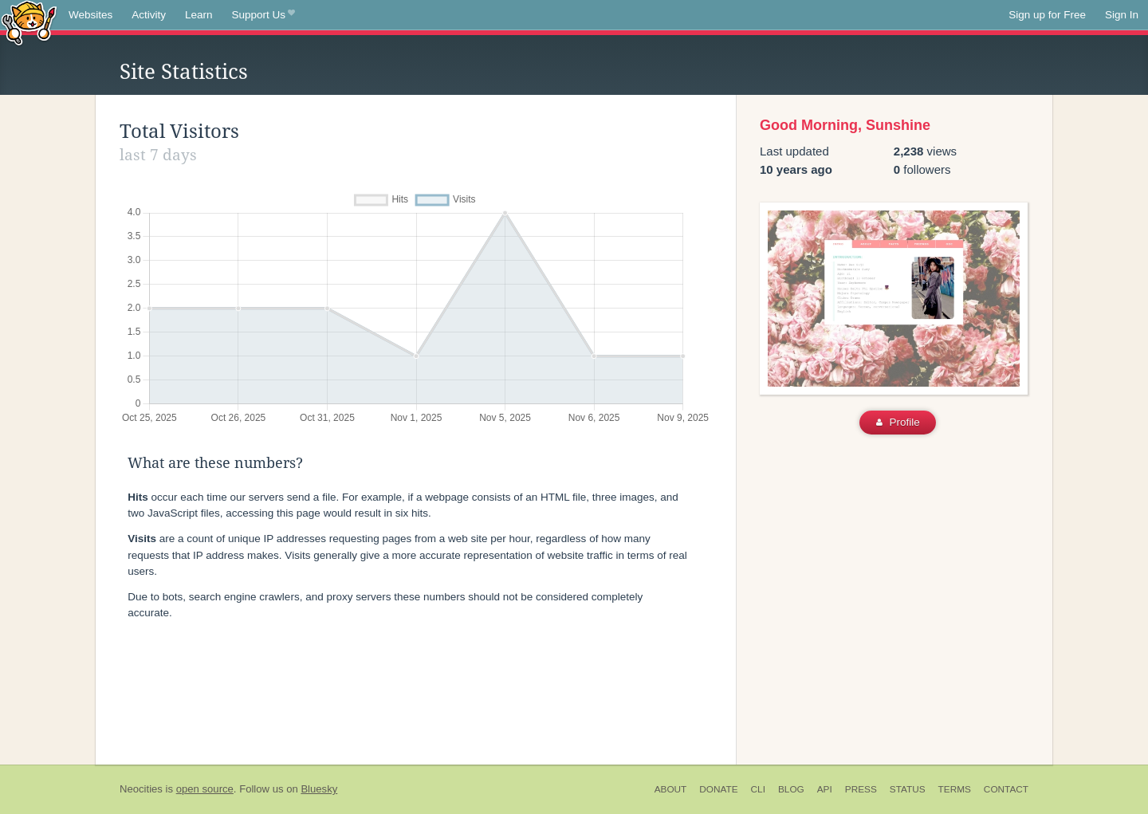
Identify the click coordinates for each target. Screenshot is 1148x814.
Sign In (1121, 15)
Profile (898, 422)
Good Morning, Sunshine (845, 125)
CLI (758, 789)
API (824, 789)
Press (861, 789)
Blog (791, 789)
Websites (90, 15)
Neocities (141, 789)
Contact (1006, 789)
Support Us (263, 15)
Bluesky (319, 789)
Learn (199, 15)
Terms (954, 789)
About (671, 789)
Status (908, 789)
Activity (149, 15)
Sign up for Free (1047, 15)
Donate (718, 789)
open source (205, 789)
